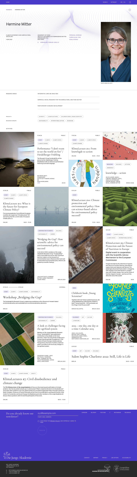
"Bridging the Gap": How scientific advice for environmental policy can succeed (50, 244)
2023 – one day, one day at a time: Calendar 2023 (85, 327)
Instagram (117, 412)
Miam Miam (70, 120)
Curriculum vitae (75, 37)
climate (47, 140)
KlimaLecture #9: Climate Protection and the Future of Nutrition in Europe (119, 246)
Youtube (103, 412)
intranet (114, 2)
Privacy (104, 458)
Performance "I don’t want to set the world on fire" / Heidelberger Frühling (50, 151)
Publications (73, 39)
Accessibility (126, 458)
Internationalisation (57, 120)
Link (38, 183)
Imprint (95, 458)
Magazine (110, 164)
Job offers (114, 458)
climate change (43, 143)
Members (9, 10)
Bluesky (93, 412)
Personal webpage (75, 35)
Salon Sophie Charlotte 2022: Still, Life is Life (101, 356)
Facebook (128, 412)
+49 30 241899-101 (14, 473)
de (121, 2)
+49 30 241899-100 (14, 472)
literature (76, 320)
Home (8, 2)
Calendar (76, 317)
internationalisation (125, 238)
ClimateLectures (53, 116)
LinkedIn (84, 412)
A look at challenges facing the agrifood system (51, 327)
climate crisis (57, 140)
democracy (110, 167)
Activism (127, 164)
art (83, 317)
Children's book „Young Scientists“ (71, 116)
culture (89, 317)
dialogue (118, 164)
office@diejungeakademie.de (18, 470)
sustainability (43, 234)
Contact (87, 458)
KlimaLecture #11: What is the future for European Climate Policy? (16, 206)
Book (74, 288)
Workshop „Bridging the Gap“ (22, 297)
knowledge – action (116, 172)
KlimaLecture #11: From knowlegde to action (84, 150)
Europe (53, 234)
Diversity (42, 116)
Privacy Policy (55, 421)
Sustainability (43, 120)
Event (40, 140)
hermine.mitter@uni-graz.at (49, 42)
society (33, 373)
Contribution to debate (46, 230)
